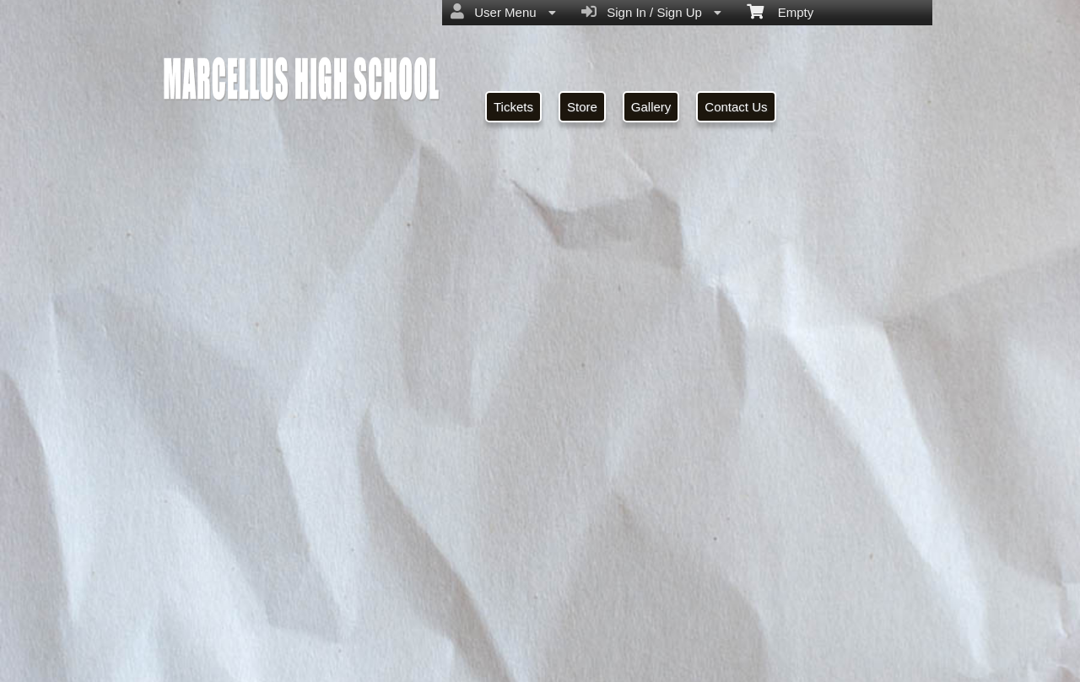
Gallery (651, 107)
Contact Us (736, 107)
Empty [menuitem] (780, 11)
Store (582, 107)
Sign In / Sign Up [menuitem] (651, 12)
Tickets (513, 107)
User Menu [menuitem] (503, 12)
